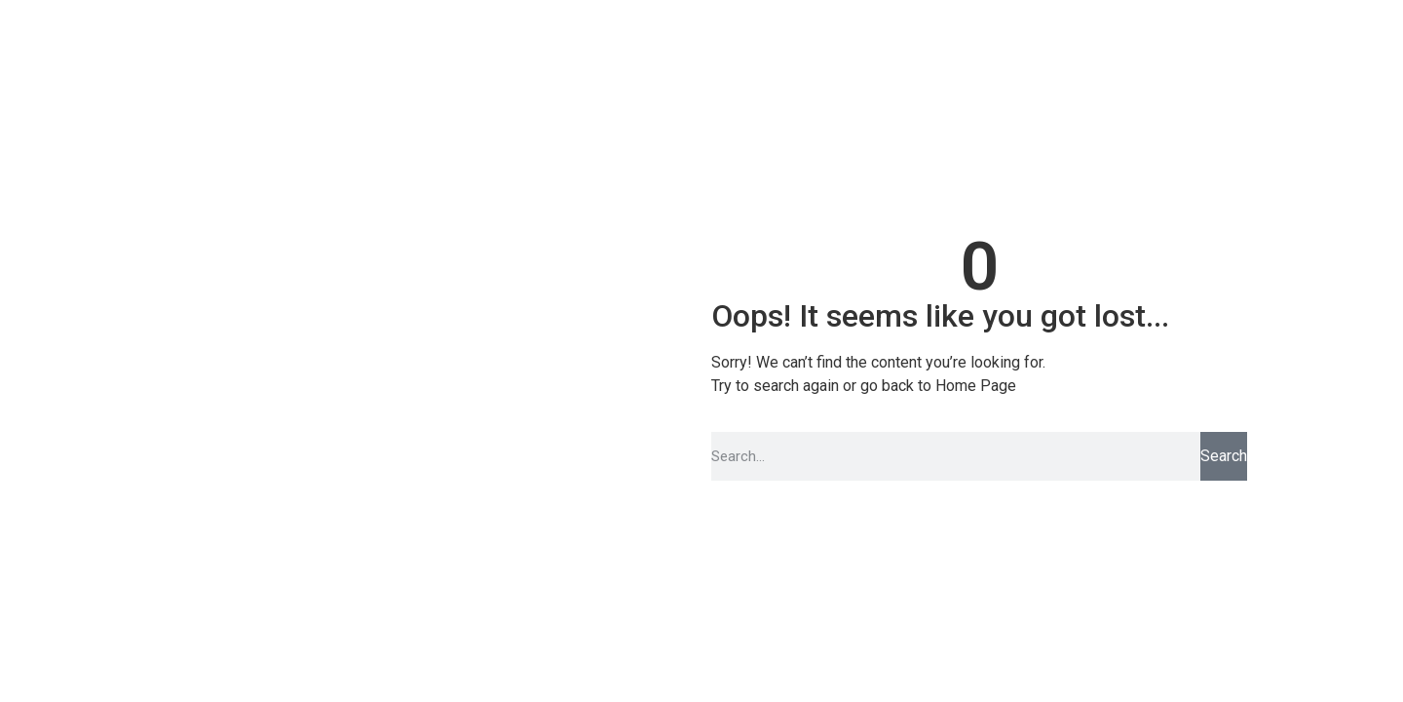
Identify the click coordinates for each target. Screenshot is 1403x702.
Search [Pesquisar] (1223, 456)
